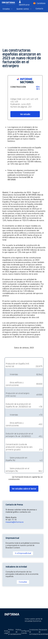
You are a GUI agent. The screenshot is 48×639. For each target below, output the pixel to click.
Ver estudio (25, 114)
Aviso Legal (6, 632)
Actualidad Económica (33, 621)
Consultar (23, 582)
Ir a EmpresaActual (23, 553)
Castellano (41, 3)
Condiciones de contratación (34, 632)
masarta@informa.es (15, 522)
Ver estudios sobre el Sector (24, 488)
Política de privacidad (12, 632)
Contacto (39, 8)
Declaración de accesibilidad (43, 632)
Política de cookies (18, 632)
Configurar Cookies (25, 632)
